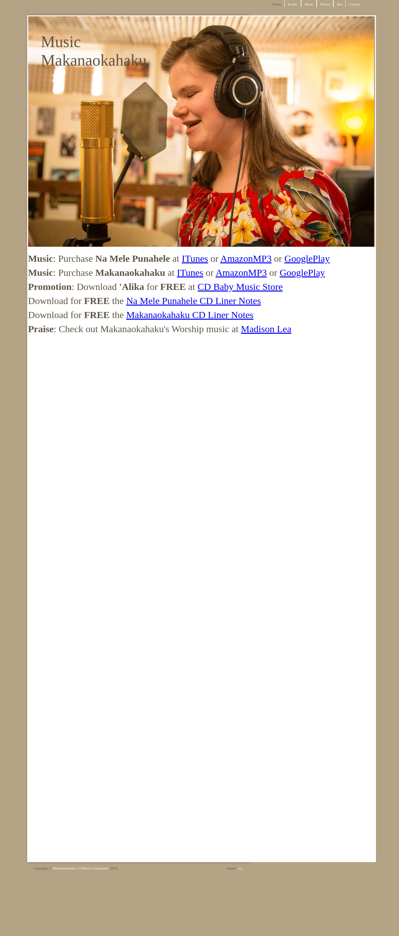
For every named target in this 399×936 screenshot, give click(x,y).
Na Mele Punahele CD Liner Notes (193, 300)
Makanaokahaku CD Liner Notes (189, 314)
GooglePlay (307, 258)
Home (277, 4)
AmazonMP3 (246, 258)
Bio (339, 4)
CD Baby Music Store (240, 286)
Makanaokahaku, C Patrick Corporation (81, 868)
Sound (230, 868)
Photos (325, 4)
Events (292, 4)
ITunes (195, 258)
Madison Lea (266, 329)
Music (309, 4)
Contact (354, 4)
